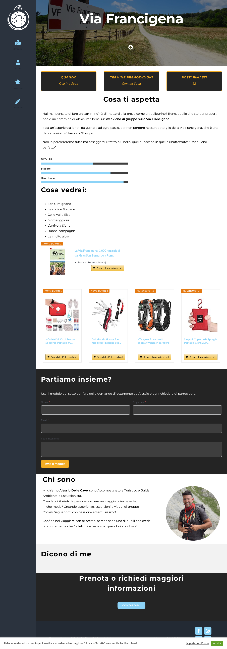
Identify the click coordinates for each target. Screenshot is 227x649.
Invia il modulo (55, 464)
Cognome (138, 402)
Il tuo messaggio (50, 438)
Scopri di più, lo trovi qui (109, 268)
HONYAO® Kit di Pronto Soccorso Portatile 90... (60, 341)
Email (44, 420)
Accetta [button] (217, 643)
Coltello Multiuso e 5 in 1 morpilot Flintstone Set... (106, 341)
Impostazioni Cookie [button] (197, 643)
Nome (44, 402)
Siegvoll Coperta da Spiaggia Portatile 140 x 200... (200, 341)
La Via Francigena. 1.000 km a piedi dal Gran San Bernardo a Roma (97, 253)
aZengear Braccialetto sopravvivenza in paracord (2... (153, 341)
